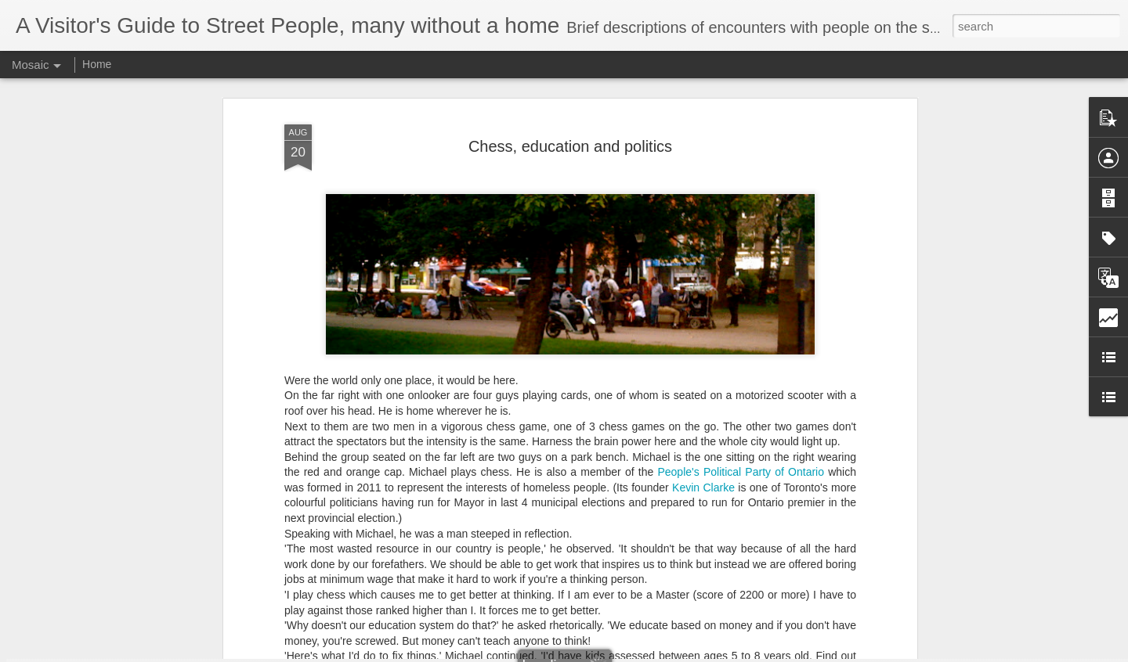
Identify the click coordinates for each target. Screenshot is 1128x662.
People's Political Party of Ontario (740, 400)
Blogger (612, 653)
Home (96, 64)
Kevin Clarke (703, 415)
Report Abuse (659, 653)
